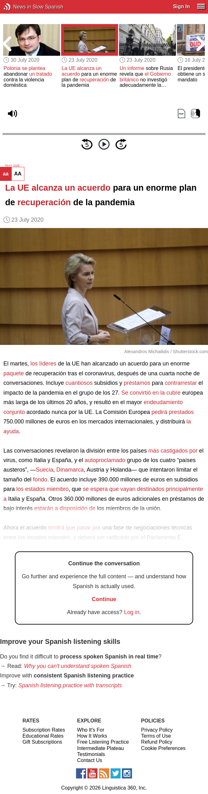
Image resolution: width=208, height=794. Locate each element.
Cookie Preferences (163, 748)
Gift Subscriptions (42, 742)
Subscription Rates (43, 730)
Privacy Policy (157, 730)
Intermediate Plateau (100, 748)
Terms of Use (156, 736)
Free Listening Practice (103, 742)
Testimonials (91, 754)
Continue (104, 599)
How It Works (92, 736)
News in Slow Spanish (16, 7)
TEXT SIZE (12, 165)
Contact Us (89, 760)
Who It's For (90, 730)
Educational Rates (43, 736)
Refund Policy (157, 742)
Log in (132, 612)
